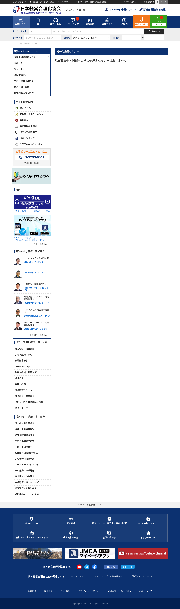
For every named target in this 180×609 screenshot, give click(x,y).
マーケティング (22, 366)
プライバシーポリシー (89, 591)
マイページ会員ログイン (120, 9)
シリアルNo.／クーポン (29, 144)
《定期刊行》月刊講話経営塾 (29, 402)
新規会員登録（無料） (153, 9)
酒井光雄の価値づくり (26, 435)
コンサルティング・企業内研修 (105, 576)
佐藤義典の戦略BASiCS (27, 453)
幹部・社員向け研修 (24, 81)
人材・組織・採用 (23, 354)
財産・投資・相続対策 (26, 372)
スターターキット (23, 408)
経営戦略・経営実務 (25, 348)
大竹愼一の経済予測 (25, 458)
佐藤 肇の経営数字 (25, 429)
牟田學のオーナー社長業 (27, 494)
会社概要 (32, 591)
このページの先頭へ (90, 505)
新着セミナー (20, 63)
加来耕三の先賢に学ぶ (26, 488)
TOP (14, 44)
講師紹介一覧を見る (40, 335)
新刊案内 (21, 120)
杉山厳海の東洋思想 (25, 470)
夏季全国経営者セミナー (26, 57)
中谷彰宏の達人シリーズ (27, 482)
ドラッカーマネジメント (27, 464)
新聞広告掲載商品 (26, 126)
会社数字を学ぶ (22, 360)
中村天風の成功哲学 (25, 441)
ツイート (128, 567)
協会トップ (76, 576)
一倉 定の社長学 (23, 447)
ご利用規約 (65, 591)
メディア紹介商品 (26, 132)
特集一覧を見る (42, 244)
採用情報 (48, 591)
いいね (111, 567)
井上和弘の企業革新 (25, 423)
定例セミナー (20, 69)
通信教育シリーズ (23, 390)
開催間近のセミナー (24, 92)
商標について (145, 591)
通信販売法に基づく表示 (120, 591)
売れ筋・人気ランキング (29, 114)
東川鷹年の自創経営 (25, 476)
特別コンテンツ (25, 138)
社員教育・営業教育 (25, 396)
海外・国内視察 (21, 87)
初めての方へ (24, 108)
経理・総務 (20, 384)
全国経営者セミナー (139, 576)
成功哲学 (19, 378)
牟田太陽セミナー (22, 75)
